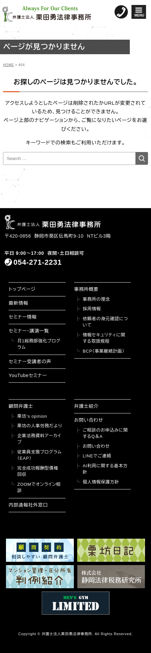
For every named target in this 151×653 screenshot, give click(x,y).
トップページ (22, 289)
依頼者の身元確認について (105, 322)
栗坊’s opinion (32, 416)
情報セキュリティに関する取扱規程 (104, 338)
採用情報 (92, 308)
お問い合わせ (88, 420)
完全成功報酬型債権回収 (37, 471)
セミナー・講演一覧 (29, 330)
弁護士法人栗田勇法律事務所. (68, 634)
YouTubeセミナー (28, 375)
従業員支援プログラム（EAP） (39, 455)
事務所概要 (86, 289)
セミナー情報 (22, 317)
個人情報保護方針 (101, 482)
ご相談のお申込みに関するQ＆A (105, 433)
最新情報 (18, 303)
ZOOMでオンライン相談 (39, 487)
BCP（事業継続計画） (104, 351)
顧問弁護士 (21, 406)
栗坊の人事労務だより (39, 425)
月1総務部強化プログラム (38, 344)
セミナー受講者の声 (30, 361)
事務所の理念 (96, 299)
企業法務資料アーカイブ (39, 439)
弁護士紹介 (86, 406)
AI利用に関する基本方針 (105, 469)
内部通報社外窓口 (28, 505)
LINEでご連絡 (97, 455)
